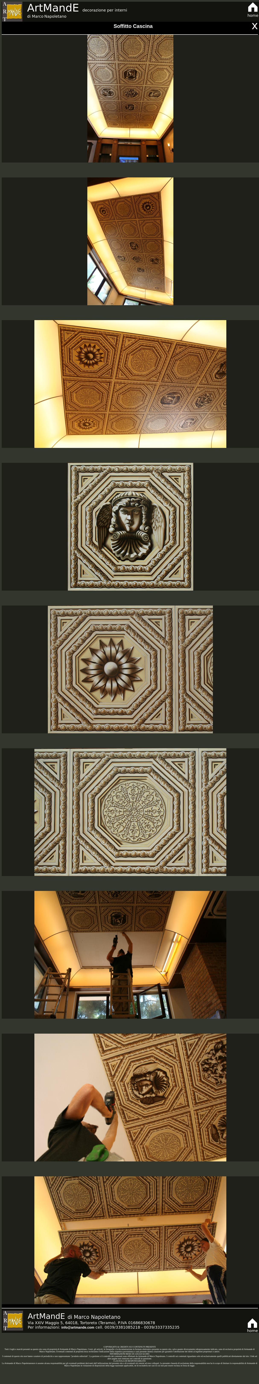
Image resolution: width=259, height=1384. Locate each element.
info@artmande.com (77, 1327)
